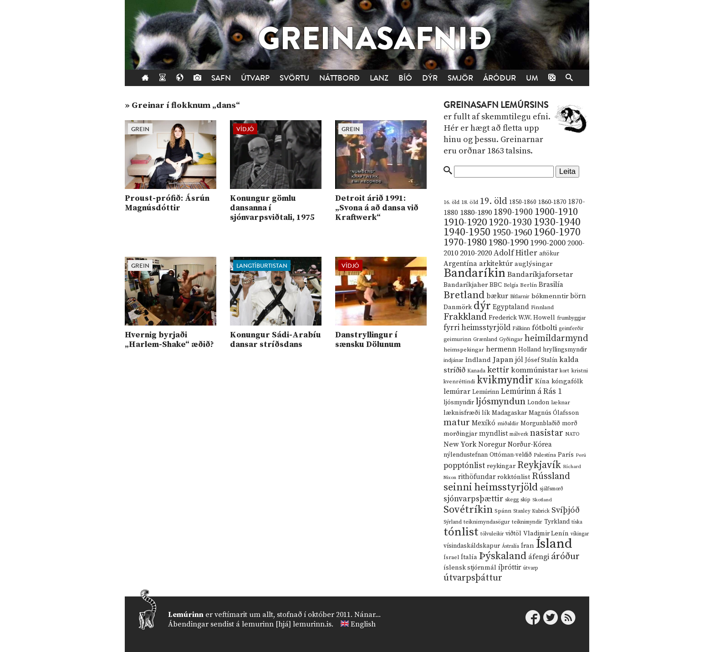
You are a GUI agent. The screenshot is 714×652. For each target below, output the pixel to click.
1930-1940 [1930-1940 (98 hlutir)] (557, 222)
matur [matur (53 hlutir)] (457, 422)
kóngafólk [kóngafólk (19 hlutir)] (567, 381)
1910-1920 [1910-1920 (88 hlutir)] (465, 222)
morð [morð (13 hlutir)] (569, 423)
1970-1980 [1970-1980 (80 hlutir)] (465, 242)
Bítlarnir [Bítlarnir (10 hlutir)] (520, 296)
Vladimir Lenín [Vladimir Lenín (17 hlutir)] (546, 534)
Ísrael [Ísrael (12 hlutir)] (451, 557)
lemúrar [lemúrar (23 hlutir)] (457, 391)
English (363, 624)
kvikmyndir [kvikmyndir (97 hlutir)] (505, 380)
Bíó (405, 78)
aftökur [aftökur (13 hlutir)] (549, 253)
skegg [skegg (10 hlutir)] (512, 499)
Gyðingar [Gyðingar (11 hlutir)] (511, 339)
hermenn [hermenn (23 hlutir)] (501, 349)
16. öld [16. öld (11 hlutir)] (451, 202)
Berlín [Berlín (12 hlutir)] (528, 285)
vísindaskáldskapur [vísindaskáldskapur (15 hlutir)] (472, 546)
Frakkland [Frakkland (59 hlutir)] (465, 317)
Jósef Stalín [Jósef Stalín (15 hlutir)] (541, 360)
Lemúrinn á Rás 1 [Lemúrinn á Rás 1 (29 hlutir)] (531, 392)
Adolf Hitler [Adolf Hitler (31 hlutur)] (515, 253)
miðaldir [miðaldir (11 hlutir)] (508, 423)
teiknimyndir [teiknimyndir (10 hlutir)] (527, 522)
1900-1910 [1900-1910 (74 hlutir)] (556, 212)
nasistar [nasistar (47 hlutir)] (546, 433)
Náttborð (339, 78)
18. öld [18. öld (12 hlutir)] (469, 202)
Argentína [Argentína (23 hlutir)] (460, 263)
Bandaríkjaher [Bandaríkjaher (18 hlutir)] (466, 284)
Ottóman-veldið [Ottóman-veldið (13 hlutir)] (511, 454)
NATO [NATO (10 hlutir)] (572, 434)
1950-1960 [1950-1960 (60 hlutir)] (512, 233)
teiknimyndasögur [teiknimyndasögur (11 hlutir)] (487, 522)
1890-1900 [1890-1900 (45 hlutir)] (513, 212)
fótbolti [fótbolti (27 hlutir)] (544, 328)
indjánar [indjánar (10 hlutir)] (454, 360)
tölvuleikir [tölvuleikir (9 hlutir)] (492, 534)
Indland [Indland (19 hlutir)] (478, 360)
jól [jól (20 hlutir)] (519, 360)
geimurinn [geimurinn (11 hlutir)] (457, 339)
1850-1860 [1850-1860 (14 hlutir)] (522, 202)
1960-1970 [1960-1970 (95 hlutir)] (557, 232)
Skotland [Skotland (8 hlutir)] (542, 500)
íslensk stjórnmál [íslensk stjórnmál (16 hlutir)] (470, 568)
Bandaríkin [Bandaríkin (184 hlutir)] (474, 273)
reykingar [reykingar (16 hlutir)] (501, 466)
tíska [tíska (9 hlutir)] (576, 522)
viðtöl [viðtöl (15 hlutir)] (513, 534)
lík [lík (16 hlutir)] (486, 413)
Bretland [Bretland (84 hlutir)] (464, 295)
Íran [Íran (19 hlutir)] (527, 545)
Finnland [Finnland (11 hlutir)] (542, 307)
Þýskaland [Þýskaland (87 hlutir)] (502, 556)
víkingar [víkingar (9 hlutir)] (580, 534)
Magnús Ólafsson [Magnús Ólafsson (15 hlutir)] (554, 413)
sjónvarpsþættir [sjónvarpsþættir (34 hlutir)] (473, 499)
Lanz (379, 78)
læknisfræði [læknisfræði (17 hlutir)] (462, 413)
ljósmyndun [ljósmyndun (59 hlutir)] (500, 402)
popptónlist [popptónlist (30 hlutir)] (464, 466)
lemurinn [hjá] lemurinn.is (287, 624)
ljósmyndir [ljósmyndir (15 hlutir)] (459, 402)
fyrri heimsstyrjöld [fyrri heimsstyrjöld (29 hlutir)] (477, 328)
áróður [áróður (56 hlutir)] (565, 556)
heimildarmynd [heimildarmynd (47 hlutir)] (556, 338)
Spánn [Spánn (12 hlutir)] (503, 510)
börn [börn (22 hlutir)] (578, 296)
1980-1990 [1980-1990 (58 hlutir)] (508, 243)
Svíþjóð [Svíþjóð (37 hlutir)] (565, 510)
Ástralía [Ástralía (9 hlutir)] (510, 546)
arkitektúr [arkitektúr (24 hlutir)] (496, 263)
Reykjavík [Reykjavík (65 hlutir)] (539, 465)
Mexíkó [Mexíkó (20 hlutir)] (483, 423)
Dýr (430, 78)
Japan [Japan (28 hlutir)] (503, 360)
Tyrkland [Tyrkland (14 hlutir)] (557, 522)
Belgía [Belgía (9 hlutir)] (511, 285)
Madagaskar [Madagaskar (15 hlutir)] (509, 413)
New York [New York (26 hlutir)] (460, 444)
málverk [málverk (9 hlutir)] (519, 434)
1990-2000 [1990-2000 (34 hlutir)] (548, 243)
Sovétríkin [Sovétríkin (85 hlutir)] (468, 509)
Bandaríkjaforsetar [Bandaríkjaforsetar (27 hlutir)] (540, 275)
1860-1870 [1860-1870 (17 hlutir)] (552, 202)
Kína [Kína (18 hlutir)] (542, 381)
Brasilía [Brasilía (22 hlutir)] (551, 284)
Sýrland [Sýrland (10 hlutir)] (453, 522)
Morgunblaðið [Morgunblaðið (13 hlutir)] (540, 423)
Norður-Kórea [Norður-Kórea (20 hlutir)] (530, 444)
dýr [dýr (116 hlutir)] (482, 306)
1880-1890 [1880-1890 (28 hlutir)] (476, 213)
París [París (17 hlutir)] (566, 455)
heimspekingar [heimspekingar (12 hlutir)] (464, 349)
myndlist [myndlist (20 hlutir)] (493, 433)
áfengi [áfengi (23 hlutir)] (538, 556)
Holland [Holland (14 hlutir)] (529, 350)
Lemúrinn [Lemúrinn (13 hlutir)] (485, 392)
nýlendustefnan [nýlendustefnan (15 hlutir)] (466, 455)
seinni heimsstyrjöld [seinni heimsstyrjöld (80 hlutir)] (491, 487)
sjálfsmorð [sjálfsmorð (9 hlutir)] (551, 489)
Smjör (460, 78)
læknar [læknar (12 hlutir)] (560, 402)
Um (532, 78)
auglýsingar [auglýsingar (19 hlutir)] (533, 264)
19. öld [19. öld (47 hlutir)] (493, 201)
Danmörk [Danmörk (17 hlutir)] (458, 307)
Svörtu (294, 78)
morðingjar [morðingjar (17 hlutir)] (460, 434)
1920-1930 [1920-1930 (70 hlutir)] (510, 222)
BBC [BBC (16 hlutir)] (496, 285)
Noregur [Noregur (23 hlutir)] (492, 444)
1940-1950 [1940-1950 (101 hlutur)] (467, 232)
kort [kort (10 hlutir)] (564, 370)
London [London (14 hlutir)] (538, 403)
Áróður (499, 78)
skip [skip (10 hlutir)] (525, 499)
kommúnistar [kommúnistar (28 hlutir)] (534, 370)
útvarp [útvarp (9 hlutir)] (530, 568)
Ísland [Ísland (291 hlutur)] (554, 543)
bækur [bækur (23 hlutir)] (497, 296)
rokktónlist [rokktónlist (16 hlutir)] (513, 477)
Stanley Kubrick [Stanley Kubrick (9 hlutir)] (531, 511)
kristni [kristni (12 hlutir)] (579, 370)
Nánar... (367, 614)
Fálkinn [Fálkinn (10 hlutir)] (521, 328)
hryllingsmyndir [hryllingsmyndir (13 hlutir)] (565, 349)
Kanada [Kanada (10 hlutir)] (476, 370)
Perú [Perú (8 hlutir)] (581, 455)
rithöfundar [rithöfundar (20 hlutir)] (476, 477)
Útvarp (255, 78)
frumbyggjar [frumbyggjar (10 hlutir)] (571, 318)
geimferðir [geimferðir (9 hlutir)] (571, 329)
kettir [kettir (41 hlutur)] (498, 370)
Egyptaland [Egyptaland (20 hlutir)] (511, 307)
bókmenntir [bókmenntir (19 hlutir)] (549, 296)
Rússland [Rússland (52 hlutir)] (551, 476)
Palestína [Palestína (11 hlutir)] (545, 455)
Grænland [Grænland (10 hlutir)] (485, 339)
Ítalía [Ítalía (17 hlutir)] (469, 557)
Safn (221, 78)
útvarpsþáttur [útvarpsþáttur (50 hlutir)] (473, 578)
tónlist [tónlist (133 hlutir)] (461, 532)
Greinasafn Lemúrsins (496, 105)
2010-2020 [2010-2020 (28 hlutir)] (476, 253)
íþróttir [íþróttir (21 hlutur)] (509, 567)
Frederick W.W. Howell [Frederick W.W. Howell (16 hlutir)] (522, 318)
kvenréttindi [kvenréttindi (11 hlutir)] (459, 381)
